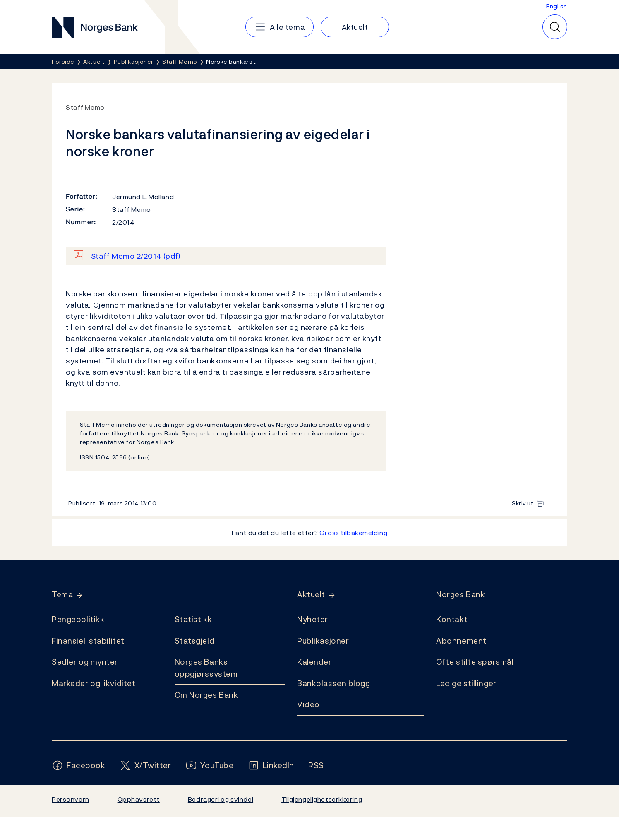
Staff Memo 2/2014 (136, 256)
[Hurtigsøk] (554, 26)
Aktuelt (311, 594)
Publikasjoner (323, 640)
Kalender (314, 662)
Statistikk (193, 619)
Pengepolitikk (78, 619)
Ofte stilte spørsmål (474, 662)
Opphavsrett (139, 799)
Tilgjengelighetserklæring (321, 799)
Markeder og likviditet (93, 683)
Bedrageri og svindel (220, 799)
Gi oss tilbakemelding (353, 532)
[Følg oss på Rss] (316, 765)
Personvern (70, 799)
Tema (62, 594)
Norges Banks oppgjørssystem (206, 668)
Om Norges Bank (206, 695)
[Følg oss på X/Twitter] (145, 765)
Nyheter (312, 619)
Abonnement (461, 640)
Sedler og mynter (85, 662)
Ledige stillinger (466, 683)
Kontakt (452, 619)
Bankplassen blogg (333, 683)
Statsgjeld (195, 640)
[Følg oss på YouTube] (209, 765)
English (556, 6)
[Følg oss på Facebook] (79, 765)
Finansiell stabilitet (88, 640)
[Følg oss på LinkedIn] (271, 765)
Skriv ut (523, 503)
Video (308, 704)
